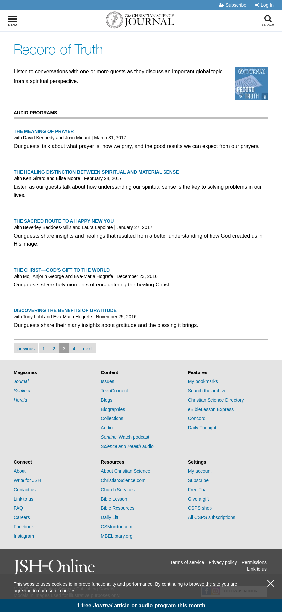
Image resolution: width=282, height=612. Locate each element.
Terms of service (187, 562)
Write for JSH (27, 480)
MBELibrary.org (116, 536)
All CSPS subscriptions (211, 517)
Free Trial (198, 489)
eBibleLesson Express (211, 409)
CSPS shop (200, 508)
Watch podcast (125, 437)
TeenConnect (114, 390)
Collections (112, 418)
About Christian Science (125, 471)
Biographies (113, 409)
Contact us (25, 489)
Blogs (106, 400)
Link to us (23, 499)
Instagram (24, 536)
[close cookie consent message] (271, 583)
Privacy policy (223, 562)
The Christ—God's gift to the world (62, 270)
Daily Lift (109, 517)
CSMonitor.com (116, 526)
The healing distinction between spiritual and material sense (96, 172)
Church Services (118, 489)
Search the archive (207, 390)
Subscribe (232, 5)
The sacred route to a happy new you (64, 221)
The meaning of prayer (44, 131)
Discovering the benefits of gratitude (65, 310)
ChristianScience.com (123, 480)
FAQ (18, 508)
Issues (107, 381)
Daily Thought (202, 427)
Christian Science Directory (216, 400)
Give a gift (198, 499)
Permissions (254, 562)
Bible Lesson (114, 499)
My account (200, 471)
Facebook (24, 526)
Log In (264, 5)
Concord (197, 418)
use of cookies (61, 590)
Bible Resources (117, 508)
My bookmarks (203, 381)
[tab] (54, 372)
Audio (107, 427)
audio (127, 446)
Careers (22, 517)
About (20, 471)
